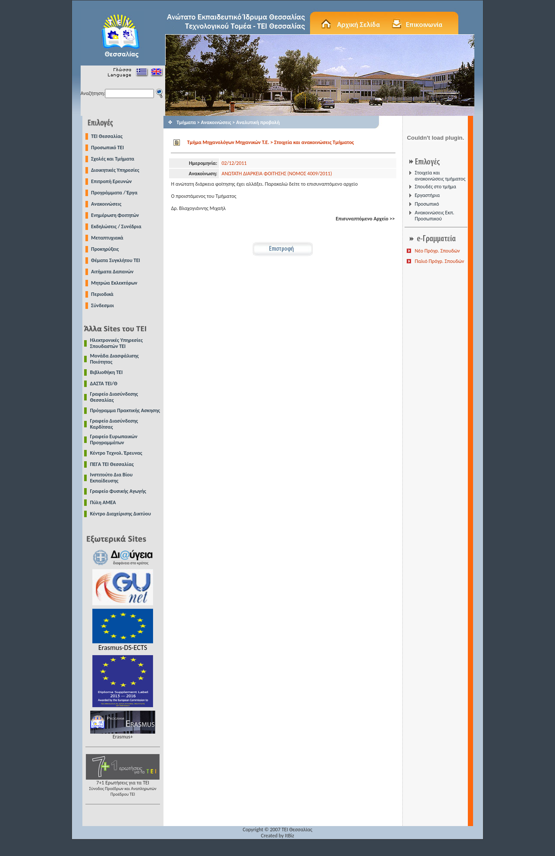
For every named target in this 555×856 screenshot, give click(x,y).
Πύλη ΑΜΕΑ (103, 502)
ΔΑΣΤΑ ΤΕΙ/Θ (104, 383)
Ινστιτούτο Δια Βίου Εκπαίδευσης (111, 478)
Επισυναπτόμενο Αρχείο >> (365, 219)
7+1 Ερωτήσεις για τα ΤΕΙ (123, 786)
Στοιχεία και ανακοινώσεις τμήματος (440, 176)
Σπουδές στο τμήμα (435, 187)
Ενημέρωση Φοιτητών (115, 215)
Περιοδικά (102, 294)
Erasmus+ (122, 734)
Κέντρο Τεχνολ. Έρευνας (116, 453)
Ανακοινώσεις (106, 204)
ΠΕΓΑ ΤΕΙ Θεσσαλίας (112, 464)
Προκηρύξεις (105, 249)
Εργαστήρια (427, 195)
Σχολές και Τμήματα (112, 159)
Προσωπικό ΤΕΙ (107, 147)
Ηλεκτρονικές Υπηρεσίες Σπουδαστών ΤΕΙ (116, 343)
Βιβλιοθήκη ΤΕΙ (106, 372)
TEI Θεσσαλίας (107, 136)
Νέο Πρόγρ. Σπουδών (437, 251)
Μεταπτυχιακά (107, 238)
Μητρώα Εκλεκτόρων (114, 283)
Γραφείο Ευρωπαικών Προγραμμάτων (113, 439)
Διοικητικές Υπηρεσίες (115, 170)
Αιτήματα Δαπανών (112, 272)
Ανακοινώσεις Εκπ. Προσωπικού (434, 216)
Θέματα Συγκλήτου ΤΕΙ (115, 260)
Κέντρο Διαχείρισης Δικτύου (120, 514)
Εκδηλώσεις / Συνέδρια (116, 226)
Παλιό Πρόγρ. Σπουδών (439, 261)
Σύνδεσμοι (102, 305)
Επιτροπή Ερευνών (111, 181)
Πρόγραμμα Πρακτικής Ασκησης (125, 410)
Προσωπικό (427, 204)
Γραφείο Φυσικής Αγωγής (118, 491)
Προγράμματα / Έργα (114, 193)
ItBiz (289, 836)
